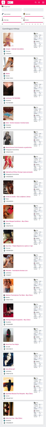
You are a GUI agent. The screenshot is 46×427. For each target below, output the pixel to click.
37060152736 (9, 373)
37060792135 (9, 226)
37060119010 (9, 78)
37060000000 (9, 176)
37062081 (8, 127)
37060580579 (9, 423)
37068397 (8, 275)
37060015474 (9, 152)
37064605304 (9, 250)
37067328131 (9, 349)
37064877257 (9, 398)
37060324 (8, 53)
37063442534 (9, 201)
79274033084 (9, 103)
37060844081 (9, 324)
